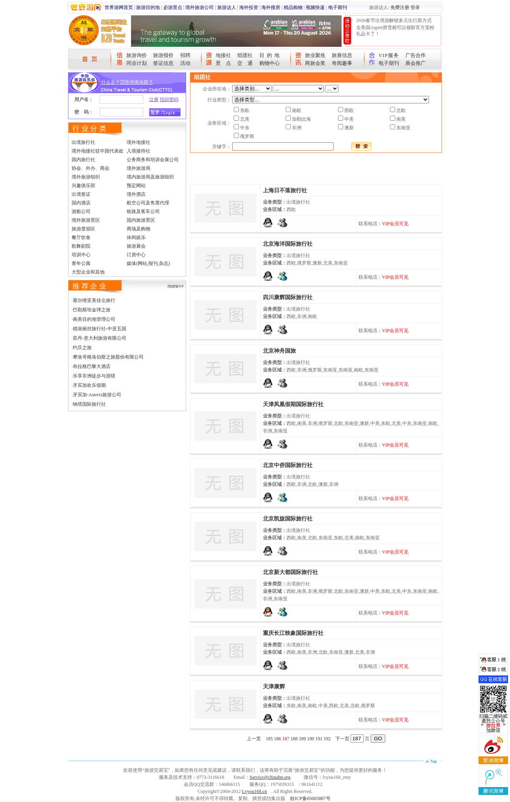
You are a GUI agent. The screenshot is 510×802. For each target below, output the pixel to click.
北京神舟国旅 (279, 351)
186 (277, 738)
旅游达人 (226, 7)
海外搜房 (270, 7)
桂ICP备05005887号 (310, 798)
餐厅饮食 (81, 237)
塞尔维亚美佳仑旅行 (94, 300)
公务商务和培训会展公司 (153, 159)
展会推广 (415, 63)
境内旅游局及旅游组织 (150, 177)
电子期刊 (337, 7)
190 (310, 738)
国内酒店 (81, 203)
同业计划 (136, 63)
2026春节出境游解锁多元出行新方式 (394, 20)
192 (327, 738)
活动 (185, 63)
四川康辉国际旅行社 (287, 297)
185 (269, 738)
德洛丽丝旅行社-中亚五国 (99, 328)
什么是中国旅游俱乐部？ (127, 82)
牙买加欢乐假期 (89, 385)
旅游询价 (136, 55)
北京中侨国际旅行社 (287, 465)
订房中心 (136, 255)
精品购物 (293, 7)
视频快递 (315, 7)
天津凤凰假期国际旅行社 (293, 404)
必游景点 (172, 7)
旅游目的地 (148, 7)
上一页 (254, 738)
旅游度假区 (83, 229)
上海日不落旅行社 (285, 190)
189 (302, 738)
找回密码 (169, 99)
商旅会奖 (315, 63)
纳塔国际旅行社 (89, 404)
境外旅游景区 (86, 220)
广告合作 (415, 55)
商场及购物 (138, 229)
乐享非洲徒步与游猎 (94, 376)
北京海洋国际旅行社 (287, 244)
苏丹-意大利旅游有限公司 (99, 338)
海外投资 (248, 7)
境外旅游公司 (199, 7)
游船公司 (81, 211)
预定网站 (136, 185)
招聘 (185, 55)
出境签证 (81, 194)
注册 (154, 99)
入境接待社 (138, 151)
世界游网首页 (119, 7)
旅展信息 (342, 55)
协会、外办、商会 (90, 168)
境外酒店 (136, 194)
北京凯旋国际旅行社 (287, 519)
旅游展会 (136, 246)
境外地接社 (138, 142)
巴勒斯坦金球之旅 (92, 310)
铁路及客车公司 (143, 211)
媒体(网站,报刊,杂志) (148, 263)
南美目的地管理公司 (94, 319)
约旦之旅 (82, 347)
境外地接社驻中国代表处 (98, 151)
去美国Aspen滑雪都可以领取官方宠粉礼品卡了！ (395, 31)
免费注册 (399, 7)
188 (294, 738)
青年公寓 (81, 263)
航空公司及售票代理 (148, 203)
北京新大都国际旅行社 (290, 572)
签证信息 (163, 63)
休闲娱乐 (136, 237)
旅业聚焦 (315, 55)
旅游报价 (163, 55)
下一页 (342, 738)
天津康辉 (274, 687)
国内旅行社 (83, 159)
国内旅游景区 (141, 220)
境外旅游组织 (86, 177)
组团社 (245, 55)
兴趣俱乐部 (83, 185)
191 (318, 738)
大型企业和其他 (88, 272)
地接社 (223, 55)
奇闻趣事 (342, 63)
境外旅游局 (138, 168)
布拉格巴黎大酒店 (92, 366)
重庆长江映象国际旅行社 (293, 633)
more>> (176, 286)
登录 (415, 7)
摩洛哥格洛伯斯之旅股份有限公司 (108, 357)
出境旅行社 (83, 142)
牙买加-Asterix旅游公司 (97, 394)
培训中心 (81, 255)
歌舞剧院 (81, 246)
